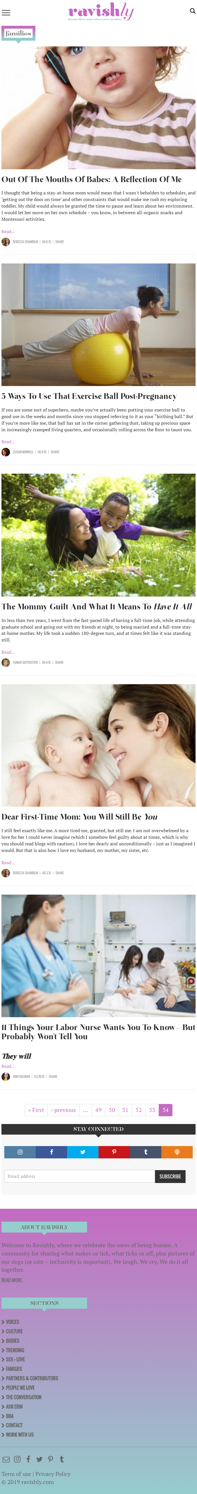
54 (167, 1111)
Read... (8, 231)
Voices (12, 1321)
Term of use (16, 1474)
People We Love (20, 1387)
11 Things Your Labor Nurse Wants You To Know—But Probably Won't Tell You (98, 1032)
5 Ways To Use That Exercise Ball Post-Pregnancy (89, 396)
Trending (15, 1350)
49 (100, 1110)
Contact (14, 1425)
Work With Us (20, 1434)
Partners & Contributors (32, 1378)
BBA (9, 1416)
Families (14, 1368)
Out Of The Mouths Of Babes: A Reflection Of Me (91, 179)
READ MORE (11, 1280)
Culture (14, 1331)
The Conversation (23, 1397)
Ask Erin (14, 1406)
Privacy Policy (53, 1474)
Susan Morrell (23, 452)
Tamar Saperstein (25, 662)
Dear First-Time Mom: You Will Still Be (79, 817)
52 (141, 1110)
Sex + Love (15, 1359)
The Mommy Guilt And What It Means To (96, 607)
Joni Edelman (21, 1076)
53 (154, 1110)
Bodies (12, 1340)
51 (127, 1110)
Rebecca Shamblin (25, 241)
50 (114, 1110)
